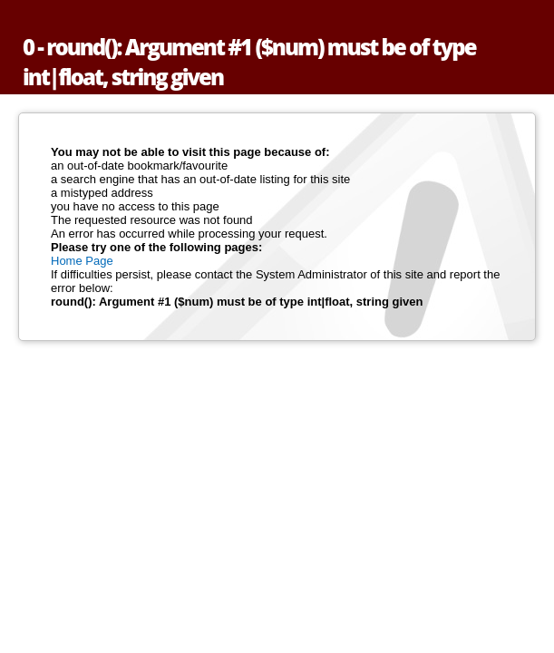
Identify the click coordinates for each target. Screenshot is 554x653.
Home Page (82, 261)
